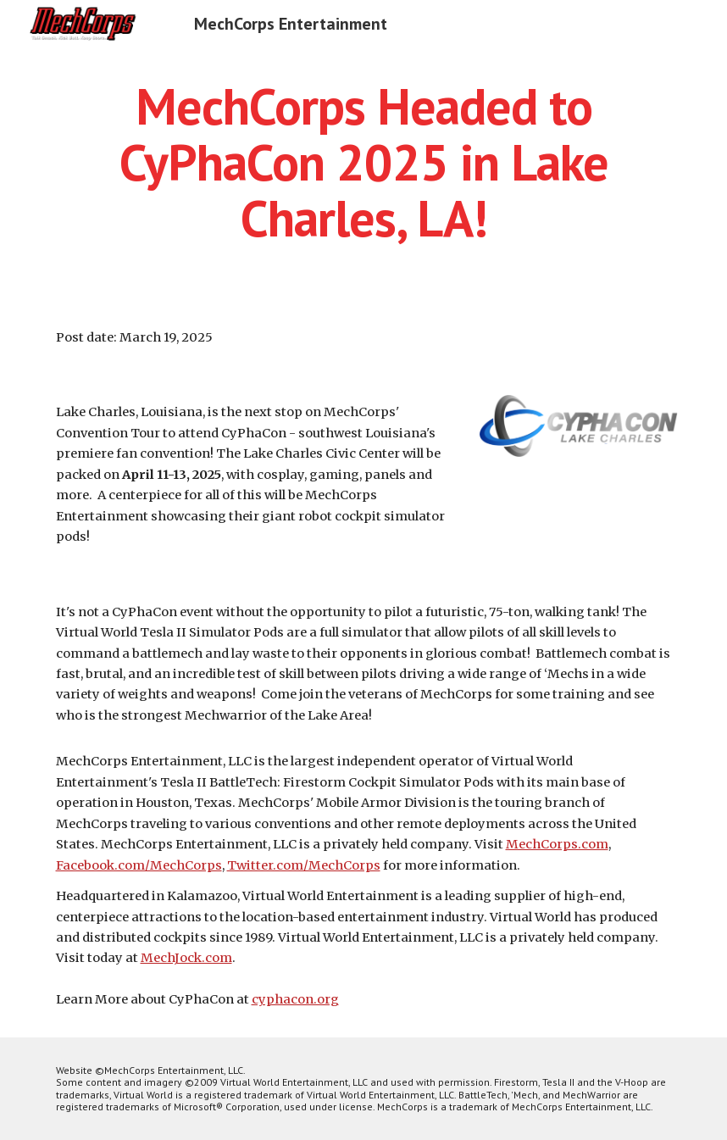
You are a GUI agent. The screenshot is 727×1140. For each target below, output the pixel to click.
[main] (364, 162)
